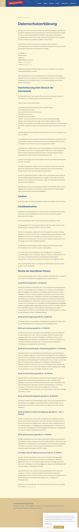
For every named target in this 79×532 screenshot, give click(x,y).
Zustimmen (48, 527)
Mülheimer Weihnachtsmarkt (24, 17)
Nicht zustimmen (59, 527)
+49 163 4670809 (26, 62)
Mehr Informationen (48, 523)
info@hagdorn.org (27, 64)
